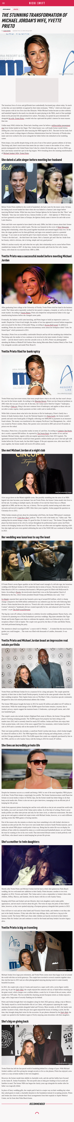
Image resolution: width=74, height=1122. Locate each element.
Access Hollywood (51, 325)
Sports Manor (25, 313)
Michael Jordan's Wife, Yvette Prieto (16, 153)
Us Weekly (5, 599)
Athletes (15, 9)
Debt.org (14, 406)
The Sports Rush (43, 433)
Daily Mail (20, 990)
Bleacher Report (40, 401)
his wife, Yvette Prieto (16, 118)
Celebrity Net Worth (65, 431)
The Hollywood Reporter (21, 610)
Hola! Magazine (63, 227)
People (18, 592)
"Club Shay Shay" (23, 518)
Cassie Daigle (7, 30)
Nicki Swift (51, 416)
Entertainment (6, 9)
